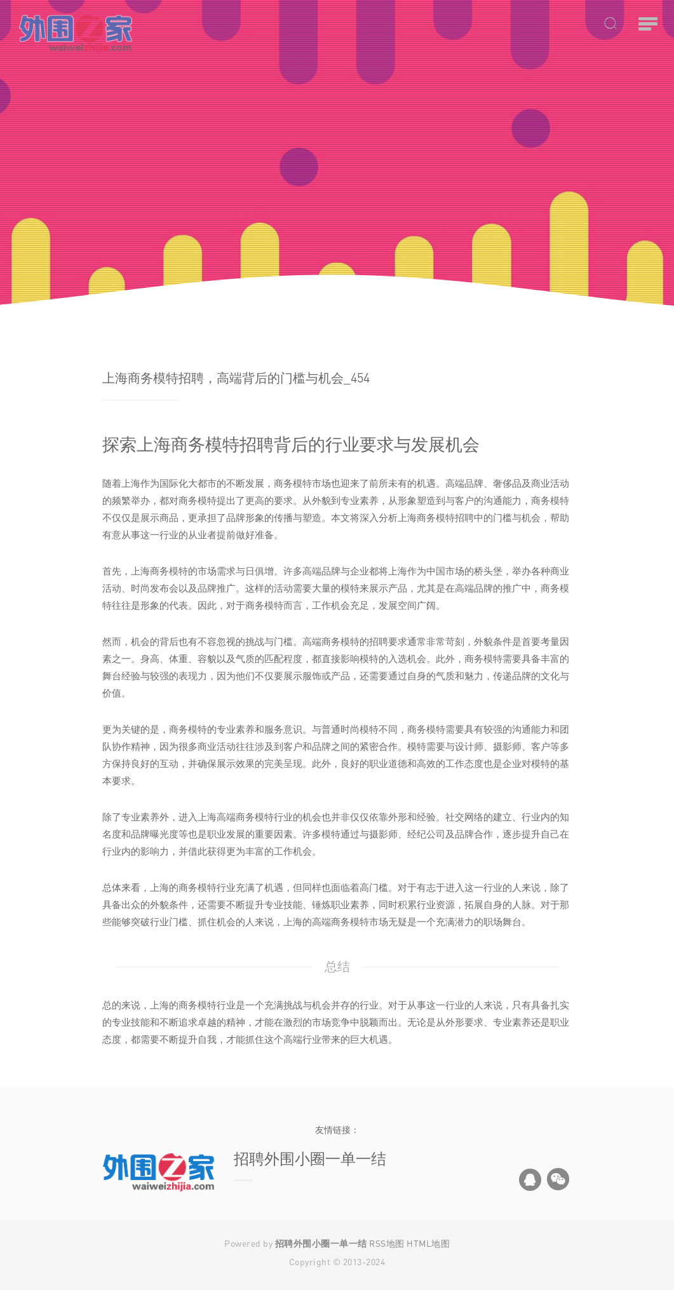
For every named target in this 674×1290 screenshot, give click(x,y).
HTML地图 (428, 1243)
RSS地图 (387, 1243)
